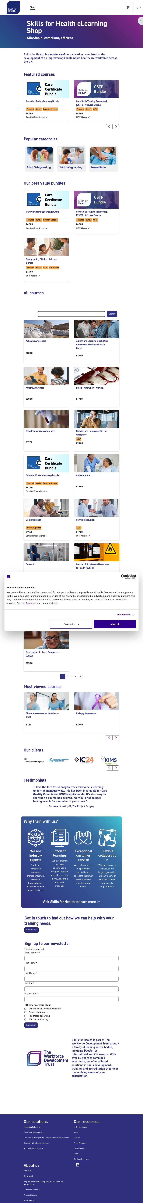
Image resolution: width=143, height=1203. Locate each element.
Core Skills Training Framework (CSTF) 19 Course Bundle (91, 103)
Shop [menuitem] (32, 7)
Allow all (114, 624)
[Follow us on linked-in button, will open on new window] (78, 1165)
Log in (138, 7)
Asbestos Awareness (36, 341)
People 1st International (84, 1052)
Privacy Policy (29, 1200)
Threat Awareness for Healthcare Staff (42, 715)
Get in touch (28, 1176)
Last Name (30, 973)
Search (112, 313)
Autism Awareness (35, 387)
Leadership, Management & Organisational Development (46, 1137)
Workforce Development (33, 1132)
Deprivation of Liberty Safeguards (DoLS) (42, 654)
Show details (124, 614)
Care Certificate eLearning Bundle (42, 101)
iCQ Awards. (101, 1054)
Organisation (31, 993)
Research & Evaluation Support (36, 1143)
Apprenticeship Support (33, 1148)
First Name (30, 962)
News (76, 1132)
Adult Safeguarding (39, 167)
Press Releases (80, 1143)
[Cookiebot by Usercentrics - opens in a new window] (123, 576)
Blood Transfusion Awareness (40, 431)
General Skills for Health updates (45, 1008)
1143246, (52, 1181)
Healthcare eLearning (39, 1015)
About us (27, 1170)
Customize (71, 624)
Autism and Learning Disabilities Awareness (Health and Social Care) (92, 345)
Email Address (32, 952)
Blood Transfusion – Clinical (89, 387)
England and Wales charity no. (36, 1181)
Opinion (77, 1137)
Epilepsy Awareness (86, 713)
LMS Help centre (80, 1127)
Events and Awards (38, 1012)
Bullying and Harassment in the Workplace (91, 433)
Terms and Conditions (32, 1189)
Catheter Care (83, 475)
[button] (128, 7)
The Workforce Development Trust (91, 1041)
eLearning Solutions (32, 1127)
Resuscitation (98, 167)
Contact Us (31, 929)
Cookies (30, 603)
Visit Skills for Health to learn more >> (71, 902)
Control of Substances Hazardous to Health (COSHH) (92, 566)
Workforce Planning (38, 1019)
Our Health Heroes (81, 1159)
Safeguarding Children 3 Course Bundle (41, 261)
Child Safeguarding (70, 167)
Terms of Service (30, 1195)
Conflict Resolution (85, 519)
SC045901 (30, 1184)
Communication (33, 519)
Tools (76, 1153)
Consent (30, 564)
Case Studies (79, 1148)
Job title (29, 983)
